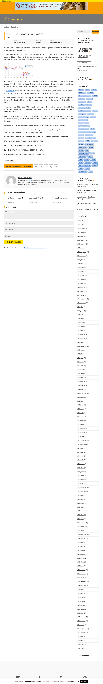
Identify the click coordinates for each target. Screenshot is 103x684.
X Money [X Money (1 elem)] (81, 135)
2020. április (80, 507)
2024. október (80, 295)
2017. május (80, 644)
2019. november (81, 526)
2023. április (80, 366)
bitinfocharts (10, 91)
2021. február (80, 468)
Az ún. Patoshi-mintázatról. (14, 198)
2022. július (80, 401)
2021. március (81, 464)
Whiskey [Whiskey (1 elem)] (81, 138)
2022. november (81, 385)
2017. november (81, 621)
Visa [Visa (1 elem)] (87, 138)
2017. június (80, 640)
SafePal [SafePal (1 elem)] (94, 89)
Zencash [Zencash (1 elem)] (95, 111)
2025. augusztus (81, 256)
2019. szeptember (81, 534)
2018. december (81, 570)
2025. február (80, 279)
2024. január (80, 330)
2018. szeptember (81, 581)
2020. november (81, 479)
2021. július (80, 448)
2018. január (80, 613)
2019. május (80, 550)
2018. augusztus (81, 585)
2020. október (80, 483)
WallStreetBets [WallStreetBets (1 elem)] (82, 147)
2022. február (80, 420)
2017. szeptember (81, 629)
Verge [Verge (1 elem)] (80, 162)
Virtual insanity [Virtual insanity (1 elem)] (82, 171)
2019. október (80, 530)
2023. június (80, 358)
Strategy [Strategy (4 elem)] (81, 95)
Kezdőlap (6, 27)
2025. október (80, 248)
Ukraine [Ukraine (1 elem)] (91, 147)
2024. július (80, 307)
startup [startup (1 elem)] (88, 95)
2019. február (80, 562)
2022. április (80, 413)
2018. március (81, 605)
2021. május (80, 456)
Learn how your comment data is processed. (35, 248)
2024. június (80, 311)
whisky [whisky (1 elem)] (87, 89)
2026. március (81, 228)
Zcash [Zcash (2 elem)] (89, 101)
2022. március (81, 417)
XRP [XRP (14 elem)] (87, 141)
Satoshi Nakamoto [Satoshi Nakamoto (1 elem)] (83, 153)
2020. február (80, 515)
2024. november (81, 291)
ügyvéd (31, 180)
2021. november (81, 432)
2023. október (80, 342)
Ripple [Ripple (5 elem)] (93, 138)
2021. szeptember (81, 440)
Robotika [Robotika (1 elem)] (93, 159)
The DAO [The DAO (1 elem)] (90, 114)
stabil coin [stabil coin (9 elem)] (82, 102)
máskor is (25, 130)
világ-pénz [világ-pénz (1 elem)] (81, 98)
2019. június (80, 546)
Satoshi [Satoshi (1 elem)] (90, 156)
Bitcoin (60, 42)
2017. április (80, 648)
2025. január (80, 283)
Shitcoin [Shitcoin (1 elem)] (95, 162)
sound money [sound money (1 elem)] (82, 156)
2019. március (81, 558)
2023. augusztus (81, 350)
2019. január (80, 566)
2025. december (81, 240)
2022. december (81, 381)
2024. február (80, 326)
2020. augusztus (81, 491)
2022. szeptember (81, 393)
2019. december (81, 523)
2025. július (80, 260)
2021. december (81, 428)
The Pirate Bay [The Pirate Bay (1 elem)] (89, 144)
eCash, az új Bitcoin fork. (37, 198)
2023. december (81, 334)
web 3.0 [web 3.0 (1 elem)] (81, 141)
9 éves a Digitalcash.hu (60, 198)
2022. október (80, 389)
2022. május (80, 409)
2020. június (80, 499)
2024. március (81, 322)
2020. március (81, 511)
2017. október (80, 625)
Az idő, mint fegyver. (93, 209)
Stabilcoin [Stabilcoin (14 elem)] (82, 93)
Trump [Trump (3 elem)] (92, 153)
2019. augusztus (81, 538)
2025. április (80, 271)
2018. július (80, 589)
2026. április (80, 224)
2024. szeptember (81, 299)
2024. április (80, 318)
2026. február (80, 232)
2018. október (80, 578)
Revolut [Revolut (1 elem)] (87, 168)
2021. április (80, 460)
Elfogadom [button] (84, 681)
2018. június (80, 593)
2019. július (80, 542)
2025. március (81, 275)
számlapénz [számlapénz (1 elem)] (82, 107)
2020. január (80, 519)
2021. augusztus (81, 444)
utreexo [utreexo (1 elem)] (81, 150)
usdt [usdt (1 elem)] (87, 150)
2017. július (80, 636)
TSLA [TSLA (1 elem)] (80, 168)
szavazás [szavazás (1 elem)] (89, 98)
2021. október (80, 436)
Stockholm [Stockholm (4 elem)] (89, 135)
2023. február (80, 373)
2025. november (81, 244)
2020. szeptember (81, 487)
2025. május (80, 267)
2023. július (80, 354)
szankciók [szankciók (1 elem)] (81, 104)
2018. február (80, 609)
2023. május (80, 362)
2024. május (80, 314)
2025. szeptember (81, 252)
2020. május (80, 503)
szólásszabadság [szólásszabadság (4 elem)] (83, 123)
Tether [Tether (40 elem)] (81, 111)
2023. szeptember (81, 346)
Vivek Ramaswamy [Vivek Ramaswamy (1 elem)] (83, 117)
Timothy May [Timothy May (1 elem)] (82, 114)
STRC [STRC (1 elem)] (90, 171)
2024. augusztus (81, 303)
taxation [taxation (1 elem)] (81, 89)
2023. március (81, 369)
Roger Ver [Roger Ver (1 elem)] (87, 162)
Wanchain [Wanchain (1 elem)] (94, 141)
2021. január (80, 472)
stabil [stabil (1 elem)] (80, 159)
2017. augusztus (81, 632)
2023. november (81, 338)
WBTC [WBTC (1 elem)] (88, 111)
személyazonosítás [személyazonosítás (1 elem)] (83, 129)
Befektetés (13, 27)
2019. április (80, 554)
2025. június (80, 263)
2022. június (80, 405)
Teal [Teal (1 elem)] (89, 107)
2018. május (80, 597)
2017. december (81, 617)
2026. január (80, 236)
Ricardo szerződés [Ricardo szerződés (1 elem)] (83, 132)
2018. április (80, 601)
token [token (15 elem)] (81, 144)
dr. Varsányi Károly (25, 177)
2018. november (81, 574)
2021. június (80, 452)
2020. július (80, 495)
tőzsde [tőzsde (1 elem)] (86, 159)
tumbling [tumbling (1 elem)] (93, 132)
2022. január (80, 424)
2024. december (81, 287)
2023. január (80, 377)
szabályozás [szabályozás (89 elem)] (84, 126)
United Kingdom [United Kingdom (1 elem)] (83, 120)
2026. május (80, 220)
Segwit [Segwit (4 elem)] (94, 165)
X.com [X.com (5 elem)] (93, 117)
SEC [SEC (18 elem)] (92, 129)
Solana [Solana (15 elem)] (91, 93)
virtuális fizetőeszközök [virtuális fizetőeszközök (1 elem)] (84, 165)
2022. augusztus (81, 397)
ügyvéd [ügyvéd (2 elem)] (89, 104)
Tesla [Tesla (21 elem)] (95, 96)
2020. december (81, 475)
